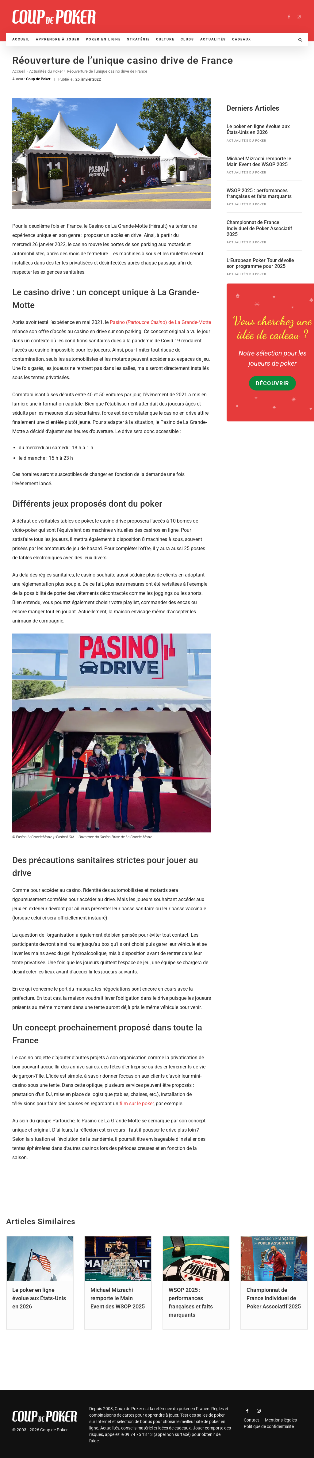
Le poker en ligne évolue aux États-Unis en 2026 (258, 129)
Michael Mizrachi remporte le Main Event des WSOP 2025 (259, 161)
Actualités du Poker (46, 71)
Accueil (18, 71)
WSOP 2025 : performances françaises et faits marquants (259, 193)
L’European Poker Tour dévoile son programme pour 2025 (260, 263)
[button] (300, 40)
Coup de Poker (38, 79)
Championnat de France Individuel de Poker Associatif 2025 (259, 228)
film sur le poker (137, 1103)
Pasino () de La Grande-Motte (160, 322)
